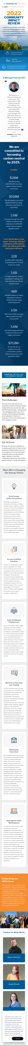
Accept (17, 1038)
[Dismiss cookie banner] (22, 1014)
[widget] (14, 108)
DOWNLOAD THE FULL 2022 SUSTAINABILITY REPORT (14, 375)
